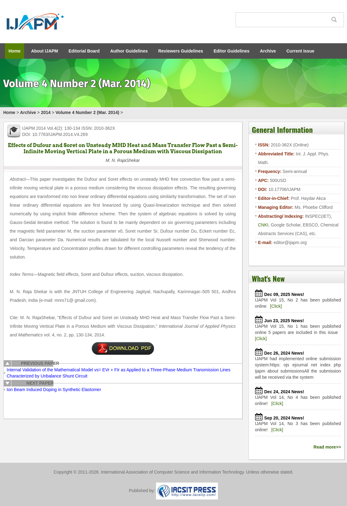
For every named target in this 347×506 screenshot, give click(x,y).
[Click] (276, 306)
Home (15, 50)
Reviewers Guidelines (180, 50)
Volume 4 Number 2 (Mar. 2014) (87, 112)
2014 (45, 112)
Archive (268, 50)
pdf (122, 348)
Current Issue (300, 50)
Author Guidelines (129, 50)
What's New (268, 278)
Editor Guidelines (231, 50)
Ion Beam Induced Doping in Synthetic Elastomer (54, 389)
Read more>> (327, 447)
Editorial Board (84, 50)
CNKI (263, 224)
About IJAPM (44, 50)
